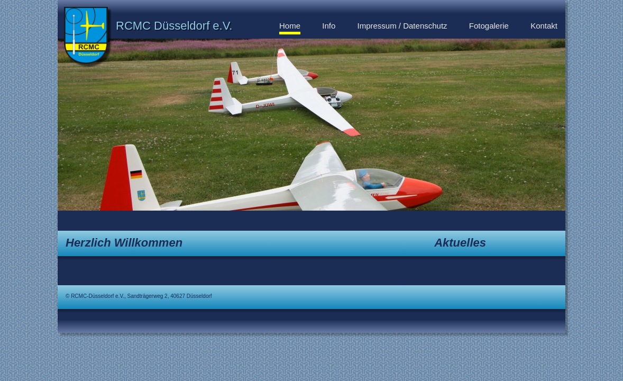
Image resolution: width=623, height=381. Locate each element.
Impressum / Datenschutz (402, 25)
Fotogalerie (489, 25)
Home (289, 25)
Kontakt (543, 25)
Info (328, 25)
